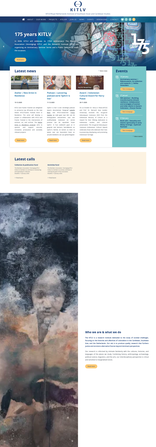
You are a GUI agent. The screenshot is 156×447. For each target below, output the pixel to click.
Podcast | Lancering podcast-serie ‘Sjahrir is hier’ (58, 95)
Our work (41, 19)
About (30, 19)
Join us (73, 19)
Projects (53, 19)
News (81, 19)
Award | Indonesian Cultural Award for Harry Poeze (92, 95)
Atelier (63, 19)
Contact (114, 19)
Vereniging (101, 19)
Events (90, 19)
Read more (20, 140)
